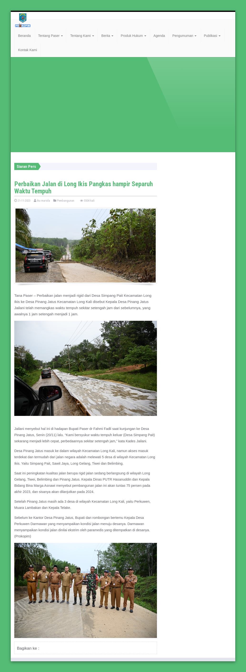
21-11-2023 (22, 200)
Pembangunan (63, 200)
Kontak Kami (27, 50)
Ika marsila (42, 200)
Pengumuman (184, 36)
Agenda (159, 36)
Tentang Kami (82, 36)
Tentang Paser (50, 36)
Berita (107, 36)
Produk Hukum (133, 36)
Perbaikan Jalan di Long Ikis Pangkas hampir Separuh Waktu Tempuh (83, 187)
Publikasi (212, 36)
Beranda (24, 36)
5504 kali (87, 200)
